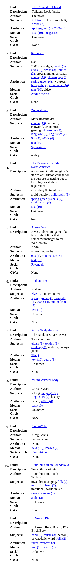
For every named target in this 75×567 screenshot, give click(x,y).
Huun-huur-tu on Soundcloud (50, 465)
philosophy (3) (56, 77)
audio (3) (50, 359)
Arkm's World (40, 94)
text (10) (37, 32)
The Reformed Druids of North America (47, 165)
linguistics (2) (57, 134)
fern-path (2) (39, 85)
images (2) (51, 32)
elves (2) (36, 70)
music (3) (60, 66)
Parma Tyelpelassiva (44, 330)
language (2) (39, 134)
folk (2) (62, 481)
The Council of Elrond (46, 7)
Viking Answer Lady (45, 380)
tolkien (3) (38, 20)
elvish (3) (38, 24)
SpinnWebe (38, 147)
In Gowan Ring (41, 518)
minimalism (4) (59, 85)
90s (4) (35, 138)
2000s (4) (60, 28)
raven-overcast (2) (43, 493)
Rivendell (37, 53)
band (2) (50, 485)
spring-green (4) (42, 28)
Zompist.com (39, 110)
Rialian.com (39, 280)
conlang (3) (38, 77)
